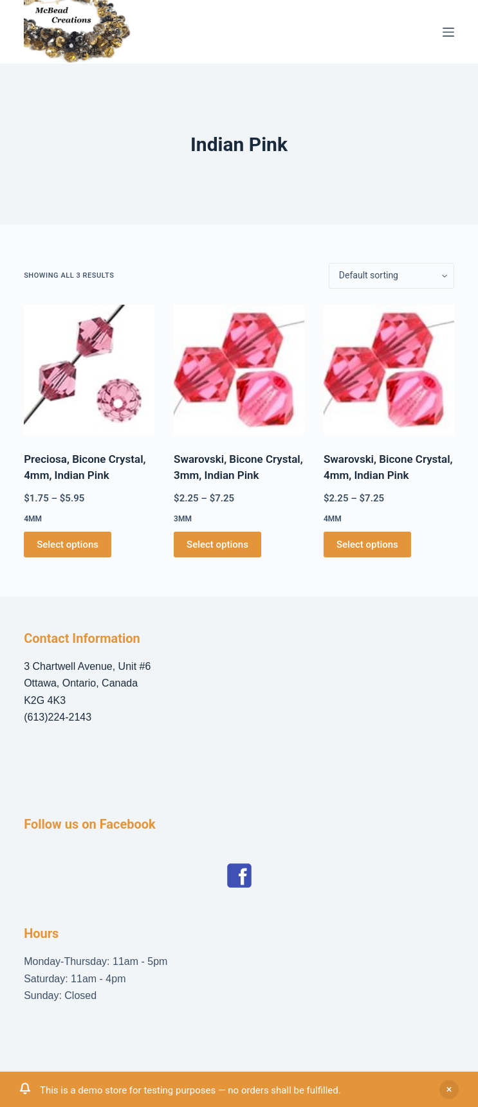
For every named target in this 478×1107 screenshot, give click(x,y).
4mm (33, 518)
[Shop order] (391, 276)
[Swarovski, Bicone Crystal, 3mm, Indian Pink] (239, 370)
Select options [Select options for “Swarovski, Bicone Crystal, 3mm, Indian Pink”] (217, 544)
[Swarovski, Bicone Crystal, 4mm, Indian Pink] (389, 370)
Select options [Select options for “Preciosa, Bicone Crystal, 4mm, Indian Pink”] (67, 544)
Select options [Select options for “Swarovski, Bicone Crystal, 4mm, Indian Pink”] (367, 544)
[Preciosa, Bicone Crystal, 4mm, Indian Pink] (89, 370)
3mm (183, 518)
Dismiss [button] (449, 1089)
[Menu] (448, 32)
